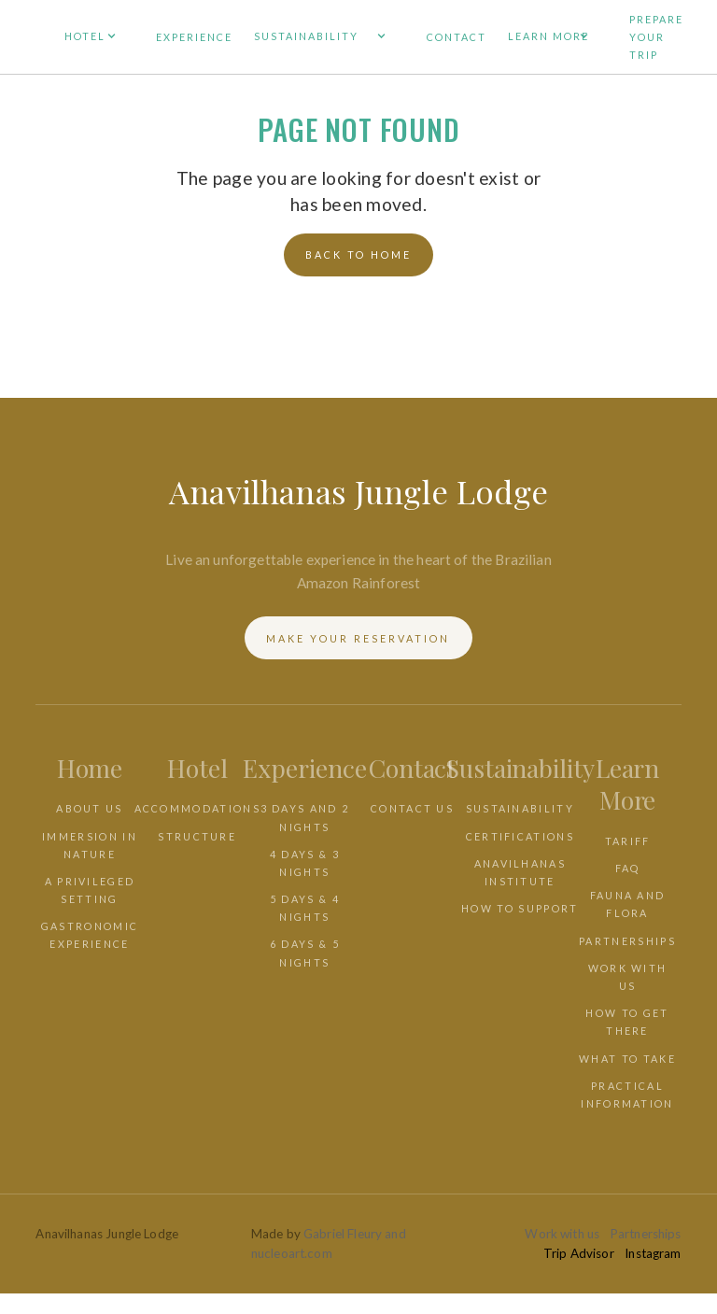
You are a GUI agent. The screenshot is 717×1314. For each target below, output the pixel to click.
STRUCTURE (197, 836)
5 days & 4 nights (305, 908)
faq (627, 868)
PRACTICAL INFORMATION (627, 1094)
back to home (358, 254)
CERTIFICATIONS (520, 836)
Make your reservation (358, 638)
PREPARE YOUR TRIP (656, 37)
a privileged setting (90, 890)
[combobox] (358, 1303)
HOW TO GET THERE (626, 1022)
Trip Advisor (578, 1253)
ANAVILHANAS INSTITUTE (520, 872)
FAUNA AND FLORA (628, 904)
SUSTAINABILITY (520, 808)
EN (8, 1302)
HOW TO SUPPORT (519, 908)
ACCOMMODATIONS (197, 808)
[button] (99, 37)
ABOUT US (89, 808)
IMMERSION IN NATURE (89, 845)
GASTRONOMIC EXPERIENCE (89, 935)
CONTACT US (412, 808)
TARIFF (628, 841)
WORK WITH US (628, 977)
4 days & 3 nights (305, 863)
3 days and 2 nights (305, 817)
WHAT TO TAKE (627, 1059)
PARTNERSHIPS (627, 941)
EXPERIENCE (194, 37)
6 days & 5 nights (305, 953)
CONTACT (456, 37)
